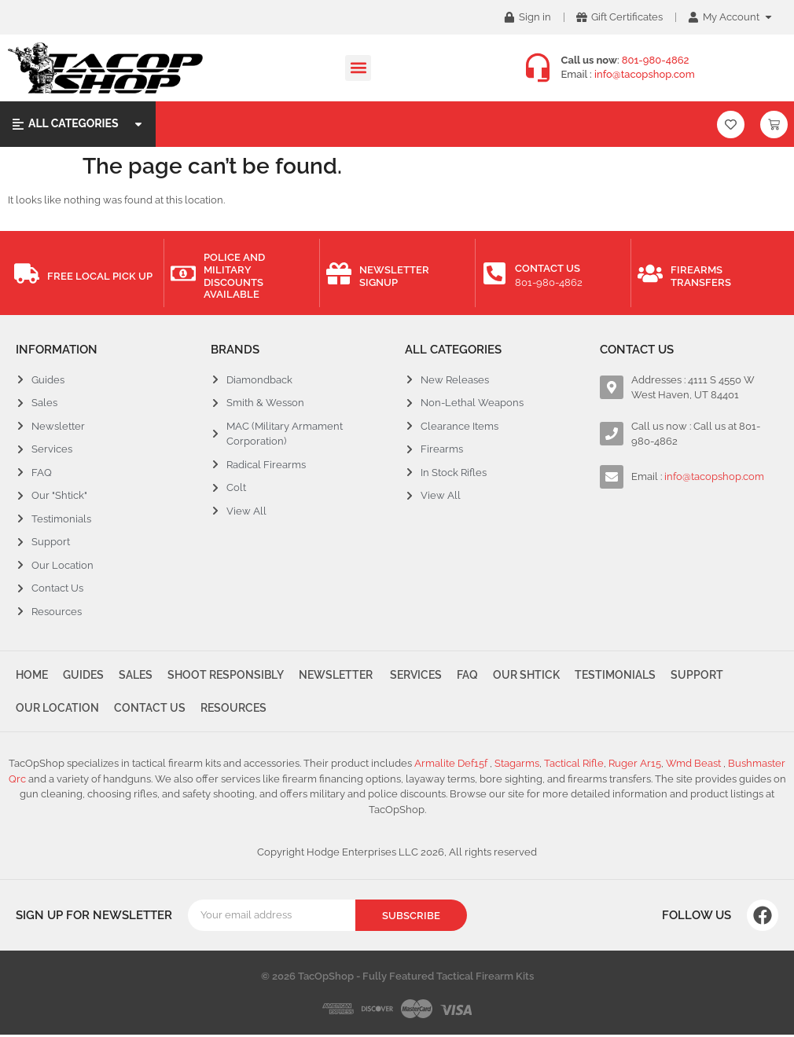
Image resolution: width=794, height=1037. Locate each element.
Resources (235, 709)
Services (418, 675)
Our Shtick (531, 675)
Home (32, 675)
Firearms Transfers (701, 276)
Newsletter (339, 675)
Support (704, 675)
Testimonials (621, 675)
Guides (84, 675)
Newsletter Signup (394, 276)
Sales (137, 675)
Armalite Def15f (452, 766)
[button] (358, 68)
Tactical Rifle (574, 766)
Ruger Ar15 (634, 766)
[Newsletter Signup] (338, 273)
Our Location (57, 709)
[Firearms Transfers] (650, 273)
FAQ (472, 675)
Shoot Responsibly (228, 675)
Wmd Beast (694, 766)
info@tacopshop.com (644, 74)
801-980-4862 (655, 60)
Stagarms (516, 766)
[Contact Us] (494, 273)
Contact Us (547, 268)
